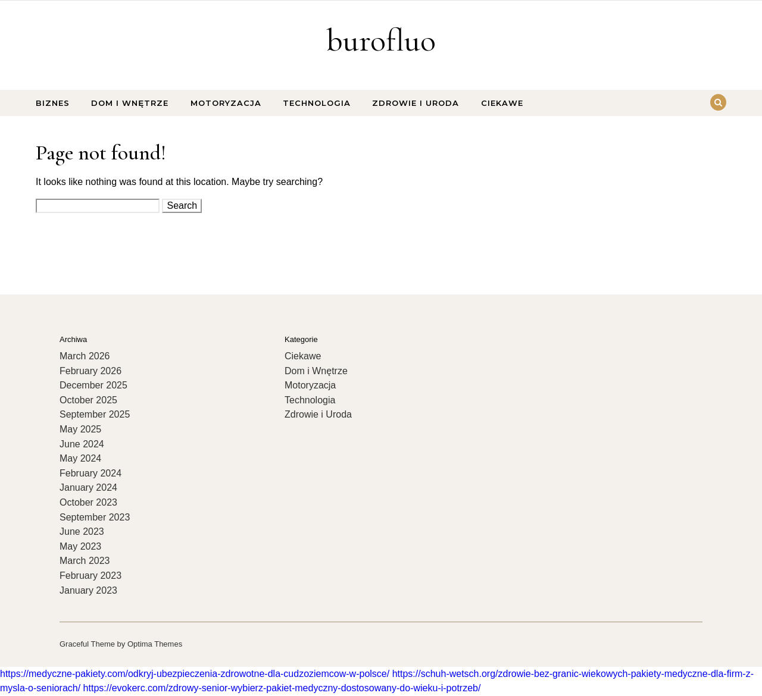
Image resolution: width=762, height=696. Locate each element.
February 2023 (90, 575)
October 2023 (88, 502)
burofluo (381, 40)
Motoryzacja (225, 103)
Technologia (317, 103)
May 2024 (80, 458)
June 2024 (82, 444)
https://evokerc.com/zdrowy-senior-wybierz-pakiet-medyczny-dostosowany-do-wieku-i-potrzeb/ (282, 688)
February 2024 (90, 473)
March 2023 (85, 561)
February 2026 (90, 371)
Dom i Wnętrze (129, 103)
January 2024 (88, 487)
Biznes (53, 103)
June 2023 (82, 531)
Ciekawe (502, 103)
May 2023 (80, 546)
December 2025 (93, 385)
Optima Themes (154, 643)
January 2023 (88, 590)
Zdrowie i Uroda (415, 103)
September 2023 (95, 517)
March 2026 (85, 356)
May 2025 (80, 429)
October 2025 (88, 400)
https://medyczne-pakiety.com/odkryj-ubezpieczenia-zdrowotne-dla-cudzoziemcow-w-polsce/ (194, 674)
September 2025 (95, 414)
